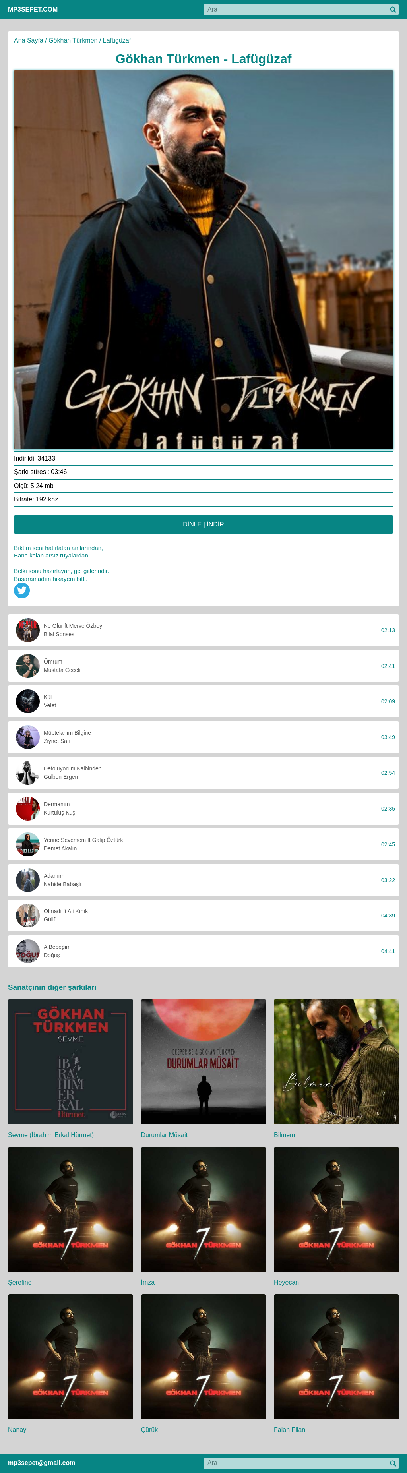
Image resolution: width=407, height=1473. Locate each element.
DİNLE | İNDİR (203, 524)
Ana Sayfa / (30, 40)
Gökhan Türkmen (72, 40)
